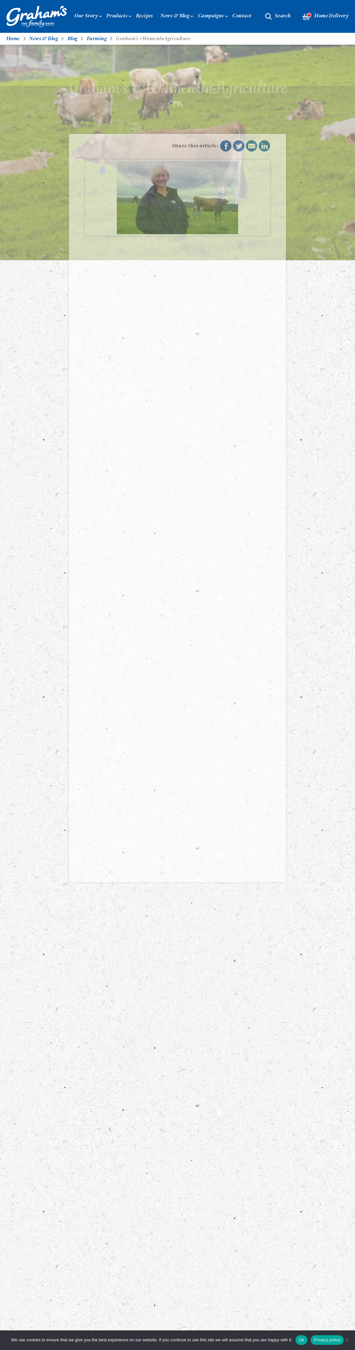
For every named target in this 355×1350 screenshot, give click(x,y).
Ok (301, 1339)
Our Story (86, 16)
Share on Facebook (225, 146)
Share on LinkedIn (264, 146)
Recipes (144, 16)
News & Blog (175, 16)
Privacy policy (327, 1339)
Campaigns (211, 16)
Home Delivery (326, 16)
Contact (241, 16)
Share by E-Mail (251, 146)
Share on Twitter (239, 146)
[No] (347, 1340)
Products (117, 16)
